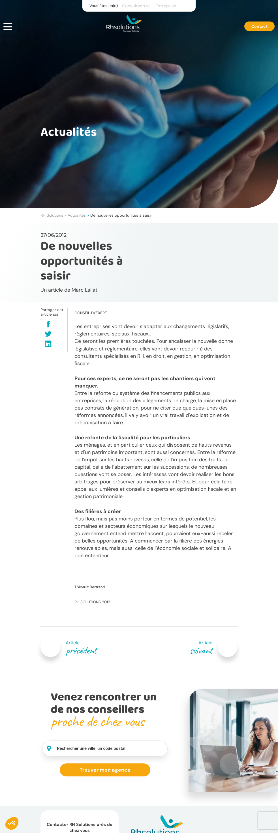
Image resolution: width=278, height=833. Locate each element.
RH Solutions (51, 215)
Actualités (77, 215)
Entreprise (165, 6)
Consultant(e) (136, 6)
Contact (259, 26)
